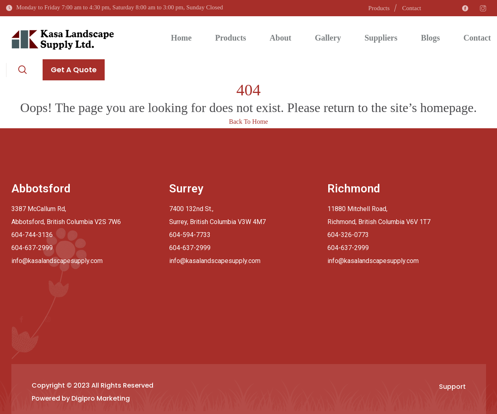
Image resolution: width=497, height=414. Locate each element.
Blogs (430, 37)
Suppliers (380, 37)
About (280, 37)
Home (181, 37)
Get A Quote (74, 70)
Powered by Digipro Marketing (81, 398)
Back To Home (248, 121)
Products (379, 8)
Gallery (328, 37)
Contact (411, 8)
